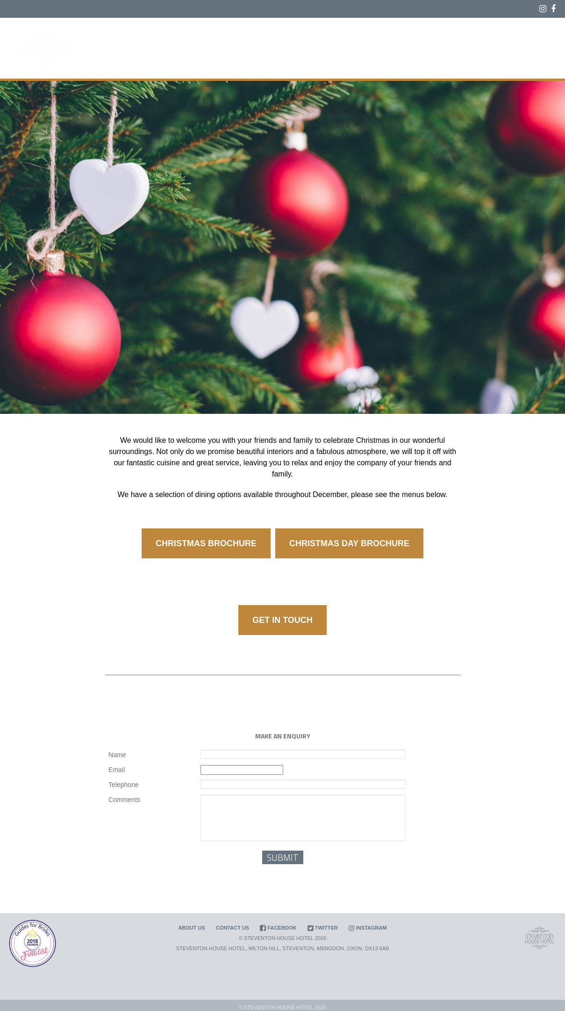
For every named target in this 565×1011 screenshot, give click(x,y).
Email (116, 769)
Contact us (232, 928)
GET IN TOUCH (282, 620)
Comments (124, 799)
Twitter (323, 928)
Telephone (123, 784)
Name (117, 754)
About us (191, 928)
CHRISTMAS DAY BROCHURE (349, 543)
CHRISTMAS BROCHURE (206, 543)
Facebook (278, 928)
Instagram (368, 928)
